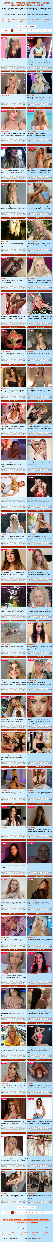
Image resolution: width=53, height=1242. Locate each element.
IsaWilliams (4, 388)
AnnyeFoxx (4, 1193)
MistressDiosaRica (6, 570)
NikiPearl (3, 461)
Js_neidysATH (31, 1010)
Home (19, 26)
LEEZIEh (29, 424)
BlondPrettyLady (5, 1047)
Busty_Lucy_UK (5, 95)
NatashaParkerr (5, 1119)
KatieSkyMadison (6, 168)
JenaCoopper (4, 717)
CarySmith (4, 498)
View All (4, 30)
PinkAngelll (30, 278)
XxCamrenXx (31, 59)
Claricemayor (4, 534)
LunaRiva (30, 570)
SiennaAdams (5, 863)
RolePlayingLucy (32, 241)
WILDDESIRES (31, 644)
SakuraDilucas (5, 937)
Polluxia (3, 900)
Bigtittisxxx (30, 863)
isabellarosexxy (31, 131)
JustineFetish (4, 241)
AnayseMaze (30, 1119)
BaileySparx (30, 95)
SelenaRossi (4, 424)
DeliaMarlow (4, 973)
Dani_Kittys (4, 1010)
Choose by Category (29, 26)
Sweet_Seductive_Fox (7, 351)
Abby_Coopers (31, 900)
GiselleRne (4, 1157)
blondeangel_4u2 (5, 608)
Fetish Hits (40, 1238)
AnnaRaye (30, 388)
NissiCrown (4, 754)
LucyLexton (30, 717)
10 (37, 30)
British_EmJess (5, 314)
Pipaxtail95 (30, 351)
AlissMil (3, 680)
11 (41, 30)
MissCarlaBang (31, 827)
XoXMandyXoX (31, 608)
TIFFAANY (30, 498)
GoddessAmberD (5, 131)
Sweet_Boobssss (32, 973)
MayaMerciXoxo (31, 205)
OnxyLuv (3, 278)
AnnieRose (30, 168)
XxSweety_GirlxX (5, 644)
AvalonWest (4, 827)
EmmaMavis (4, 1083)
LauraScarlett (31, 754)
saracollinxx (30, 1083)
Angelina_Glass (5, 59)
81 (47, 30)
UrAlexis (29, 314)
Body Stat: (13, 35)
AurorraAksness (32, 1193)
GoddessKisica (31, 680)
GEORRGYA (30, 534)
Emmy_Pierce (31, 937)
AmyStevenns (5, 790)
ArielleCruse (30, 1047)
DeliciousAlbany (5, 205)
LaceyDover (30, 1157)
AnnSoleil (30, 790)
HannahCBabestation (33, 461)
